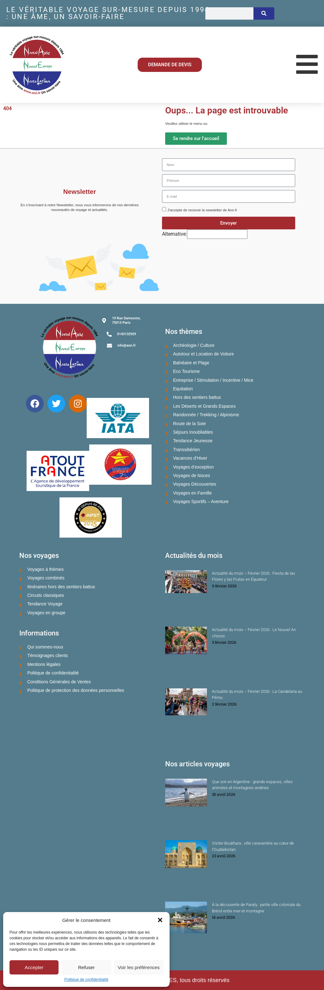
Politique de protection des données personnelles (75, 690)
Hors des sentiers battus (197, 397)
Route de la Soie (189, 423)
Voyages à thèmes (45, 569)
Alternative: (174, 234)
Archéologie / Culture (194, 345)
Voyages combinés (46, 577)
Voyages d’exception (193, 466)
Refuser (86, 967)
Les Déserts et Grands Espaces (204, 406)
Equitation (183, 388)
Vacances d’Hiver (190, 458)
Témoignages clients (47, 655)
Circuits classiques (45, 595)
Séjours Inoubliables (193, 432)
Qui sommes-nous (45, 646)
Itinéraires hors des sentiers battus (61, 586)
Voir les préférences (139, 967)
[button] (160, 920)
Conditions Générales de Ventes (59, 681)
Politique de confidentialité (86, 980)
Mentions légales (43, 664)
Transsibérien (186, 449)
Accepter (34, 967)
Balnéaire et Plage (191, 362)
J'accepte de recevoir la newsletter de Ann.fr (202, 210)
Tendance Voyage (44, 603)
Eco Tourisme (186, 371)
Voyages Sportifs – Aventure (201, 501)
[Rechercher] (263, 13)
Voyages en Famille (192, 492)
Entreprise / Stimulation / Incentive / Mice (213, 380)
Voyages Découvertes (194, 484)
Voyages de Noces (191, 475)
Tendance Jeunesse (193, 440)
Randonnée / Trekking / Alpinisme (206, 414)
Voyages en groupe (46, 612)
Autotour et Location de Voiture (203, 353)
